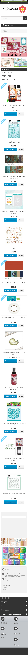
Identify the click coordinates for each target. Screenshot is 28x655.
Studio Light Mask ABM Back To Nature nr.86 (14, 424)
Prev (20, 54)
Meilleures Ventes (9, 79)
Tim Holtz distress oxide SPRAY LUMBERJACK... (14, 388)
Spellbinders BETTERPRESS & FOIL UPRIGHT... (14, 459)
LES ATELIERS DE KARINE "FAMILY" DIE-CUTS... (14, 248)
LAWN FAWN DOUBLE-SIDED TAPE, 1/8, (14, 317)
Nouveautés (7, 73)
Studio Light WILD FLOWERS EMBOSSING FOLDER (14, 142)
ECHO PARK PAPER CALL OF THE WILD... (14, 282)
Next (24, 54)
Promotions (7, 76)
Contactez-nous (11, 2)
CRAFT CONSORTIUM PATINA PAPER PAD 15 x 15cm (14, 177)
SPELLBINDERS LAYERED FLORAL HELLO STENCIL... (14, 212)
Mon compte (5, 610)
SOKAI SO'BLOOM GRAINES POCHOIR (14, 494)
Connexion (24, 2)
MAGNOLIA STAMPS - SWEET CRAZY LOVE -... (14, 353)
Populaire (6, 69)
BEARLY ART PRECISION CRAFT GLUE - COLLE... (14, 106)
